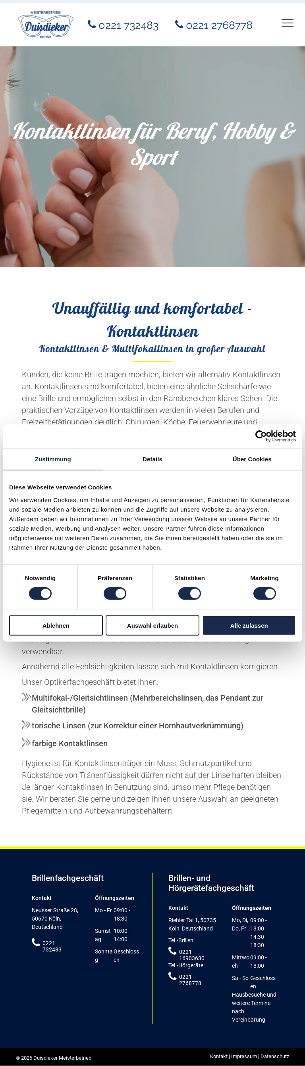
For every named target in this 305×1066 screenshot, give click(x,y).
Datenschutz (275, 1056)
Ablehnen (55, 625)
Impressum (244, 1056)
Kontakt (219, 1056)
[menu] (287, 23)
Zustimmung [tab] (53, 459)
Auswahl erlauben (152, 625)
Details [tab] (152, 459)
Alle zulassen (249, 625)
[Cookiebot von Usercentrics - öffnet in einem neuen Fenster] (261, 436)
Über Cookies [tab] (252, 459)
